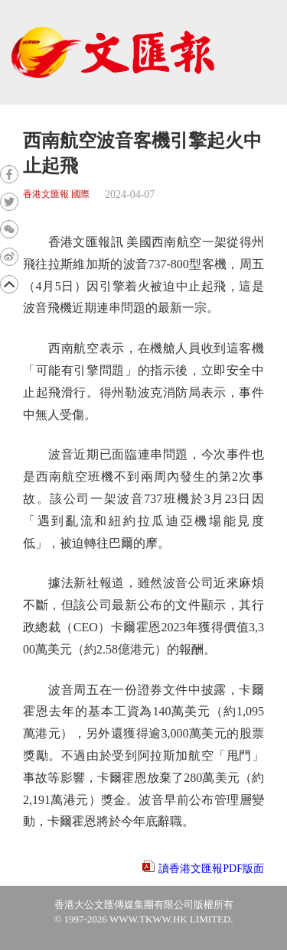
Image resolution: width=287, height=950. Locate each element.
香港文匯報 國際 (56, 194)
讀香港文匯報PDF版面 (211, 868)
